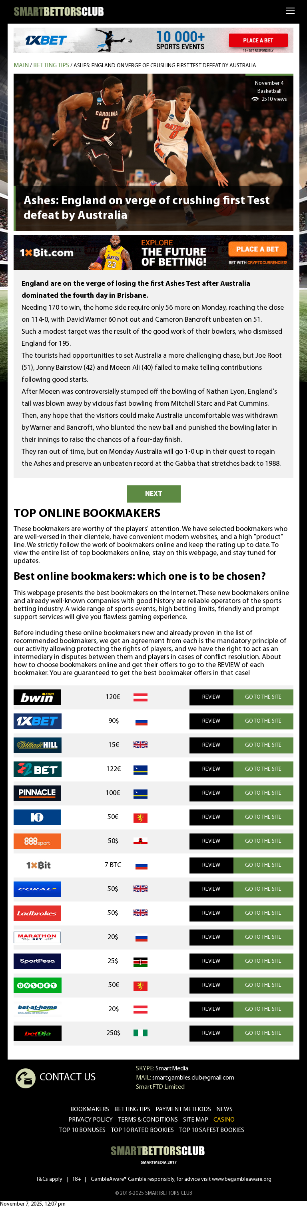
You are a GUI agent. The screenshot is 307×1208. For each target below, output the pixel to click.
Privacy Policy (90, 1120)
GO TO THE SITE (263, 697)
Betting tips (51, 65)
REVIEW (211, 697)
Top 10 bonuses (82, 1130)
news (224, 1109)
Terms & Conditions (148, 1120)
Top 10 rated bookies (142, 1130)
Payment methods (183, 1109)
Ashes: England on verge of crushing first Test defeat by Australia (165, 66)
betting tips (132, 1109)
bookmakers (89, 1109)
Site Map (195, 1120)
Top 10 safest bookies (211, 1130)
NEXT (153, 494)
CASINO (224, 1120)
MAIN (21, 65)
